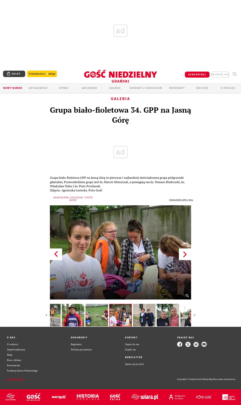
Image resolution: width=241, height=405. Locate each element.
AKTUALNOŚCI (38, 88)
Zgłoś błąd (15, 379)
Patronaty (177, 88)
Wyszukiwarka (234, 74)
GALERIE (115, 88)
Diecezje (202, 88)
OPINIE (64, 88)
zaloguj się (220, 74)
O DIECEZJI (228, 88)
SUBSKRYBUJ (197, 74)
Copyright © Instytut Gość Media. (193, 379)
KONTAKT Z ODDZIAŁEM (146, 88)
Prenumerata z (42, 74)
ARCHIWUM (89, 88)
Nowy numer (12, 88)
